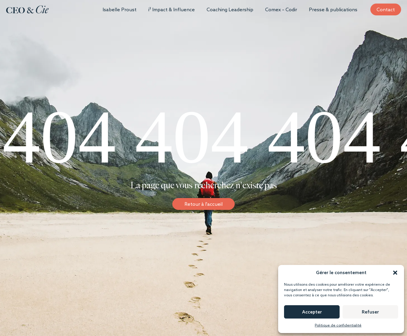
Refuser (370, 312)
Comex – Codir (281, 9)
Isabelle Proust (120, 9)
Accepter (312, 312)
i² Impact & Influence (171, 9)
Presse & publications (333, 9)
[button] (395, 273)
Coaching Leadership (230, 9)
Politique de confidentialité (338, 325)
